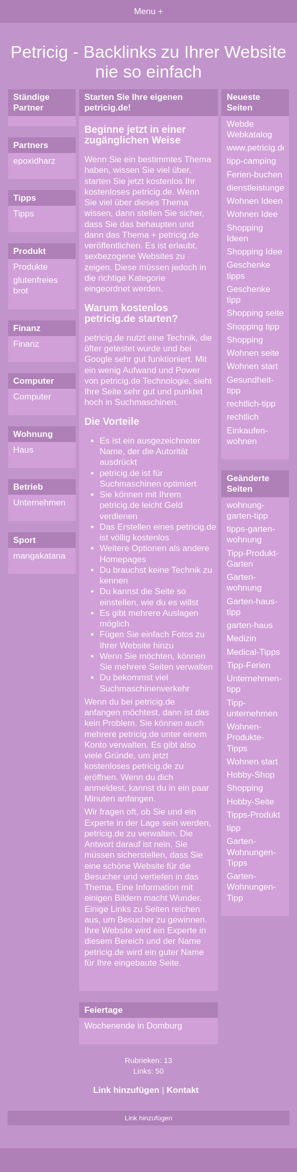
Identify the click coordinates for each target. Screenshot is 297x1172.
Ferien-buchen (254, 174)
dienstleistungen (257, 188)
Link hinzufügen (126, 1090)
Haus (23, 450)
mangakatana (39, 556)
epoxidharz (34, 161)
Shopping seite (254, 313)
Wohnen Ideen (254, 201)
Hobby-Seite (250, 802)
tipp (233, 828)
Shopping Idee (254, 252)
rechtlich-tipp (250, 404)
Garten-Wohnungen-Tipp (251, 887)
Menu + (148, 11)
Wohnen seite (252, 353)
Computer (32, 396)
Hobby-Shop (250, 775)
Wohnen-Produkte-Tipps (245, 737)
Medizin (241, 638)
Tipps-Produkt (253, 815)
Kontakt (183, 1090)
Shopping (244, 340)
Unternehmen (39, 502)
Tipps (23, 213)
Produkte (30, 267)
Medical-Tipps (253, 652)
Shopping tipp (252, 327)
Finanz (26, 344)
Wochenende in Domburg (133, 1026)
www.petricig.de (256, 148)
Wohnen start (252, 366)
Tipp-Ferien (248, 665)
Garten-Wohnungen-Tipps (251, 852)
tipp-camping (251, 161)
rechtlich (242, 417)
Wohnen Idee (252, 214)
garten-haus (249, 625)
